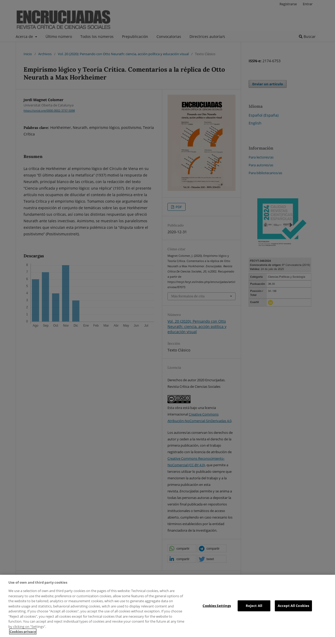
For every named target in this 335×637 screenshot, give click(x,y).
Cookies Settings (217, 605)
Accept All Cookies (293, 605)
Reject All (254, 605)
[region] (167, 606)
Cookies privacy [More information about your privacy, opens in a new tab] (23, 631)
